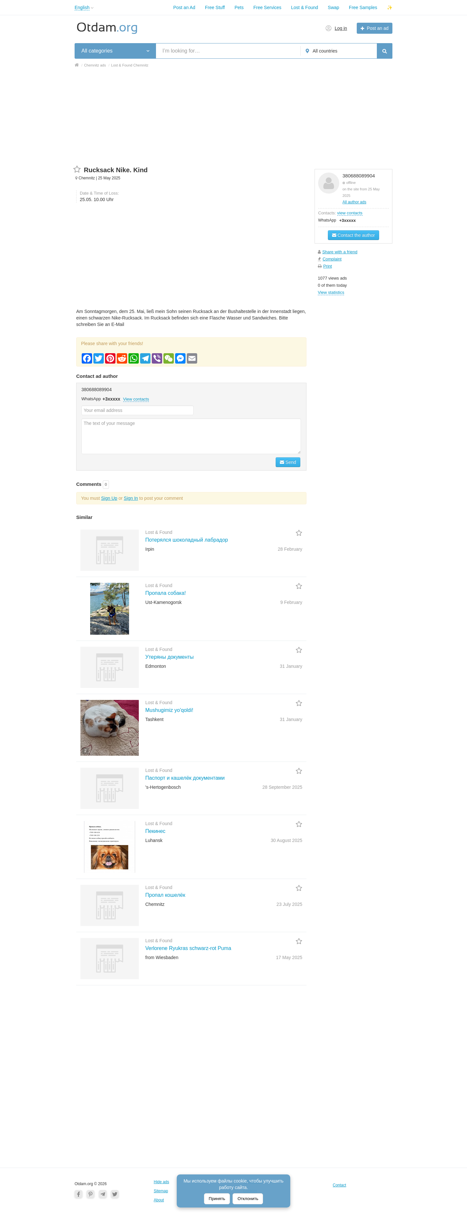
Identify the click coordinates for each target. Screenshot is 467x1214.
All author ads (354, 202)
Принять (217, 1198)
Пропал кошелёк (165, 895)
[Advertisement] (233, 120)
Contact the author (353, 235)
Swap (333, 7)
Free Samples (363, 7)
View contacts (136, 399)
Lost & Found (304, 7)
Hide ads (161, 1182)
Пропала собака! (165, 593)
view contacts (350, 212)
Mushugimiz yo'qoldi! (169, 710)
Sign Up (109, 498)
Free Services (267, 7)
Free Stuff (215, 7)
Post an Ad (184, 7)
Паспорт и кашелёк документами (185, 778)
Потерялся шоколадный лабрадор (186, 540)
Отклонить (247, 1198)
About (159, 1200)
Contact (339, 1185)
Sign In (131, 498)
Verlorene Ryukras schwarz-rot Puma (188, 948)
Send (288, 462)
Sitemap (161, 1191)
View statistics (331, 292)
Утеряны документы (169, 657)
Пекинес (155, 831)
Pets (239, 7)
